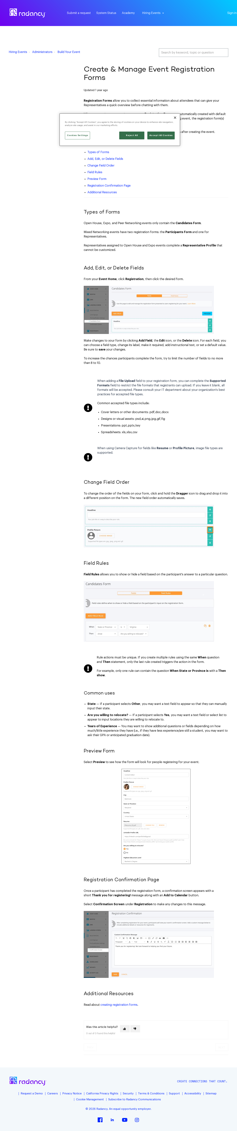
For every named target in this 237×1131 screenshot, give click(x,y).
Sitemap (211, 1093)
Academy (128, 13)
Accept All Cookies (161, 135)
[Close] (175, 118)
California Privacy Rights (102, 1093)
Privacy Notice (72, 1093)
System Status (106, 13)
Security (128, 1093)
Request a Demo (32, 1093)
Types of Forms (98, 152)
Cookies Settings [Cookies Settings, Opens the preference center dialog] (77, 135)
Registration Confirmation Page (109, 185)
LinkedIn (112, 1120)
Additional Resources (102, 192)
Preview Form (96, 178)
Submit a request (79, 13)
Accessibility (192, 1093)
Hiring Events (18, 52)
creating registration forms (118, 1004)
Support (174, 1093)
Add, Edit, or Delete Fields (105, 158)
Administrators (42, 52)
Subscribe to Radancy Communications (134, 1099)
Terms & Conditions (151, 1093)
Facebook (100, 1120)
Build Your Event (68, 52)
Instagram (137, 1120)
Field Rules (94, 172)
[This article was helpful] (125, 1028)
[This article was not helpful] (135, 1028)
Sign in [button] (232, 13)
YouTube (125, 1120)
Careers (52, 1093)
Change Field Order (100, 165)
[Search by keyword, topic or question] (193, 52)
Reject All (132, 135)
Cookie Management (90, 1099)
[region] (119, 129)
